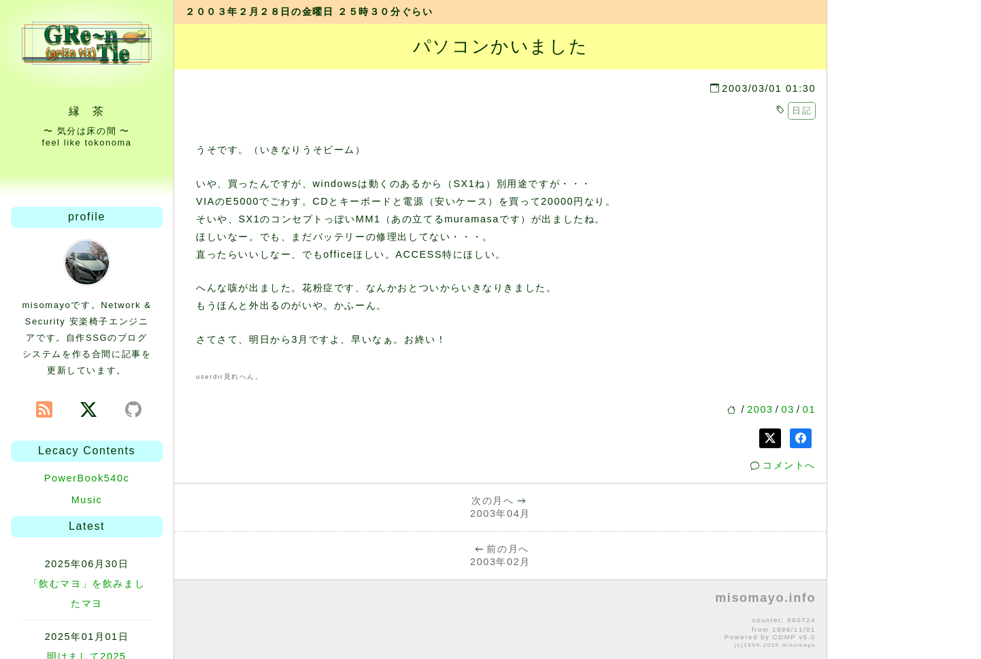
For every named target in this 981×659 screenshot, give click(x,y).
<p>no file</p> (500, 620)
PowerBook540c (87, 478)
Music (87, 499)
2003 (760, 409)
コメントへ (789, 465)
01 (809, 409)
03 (788, 409)
